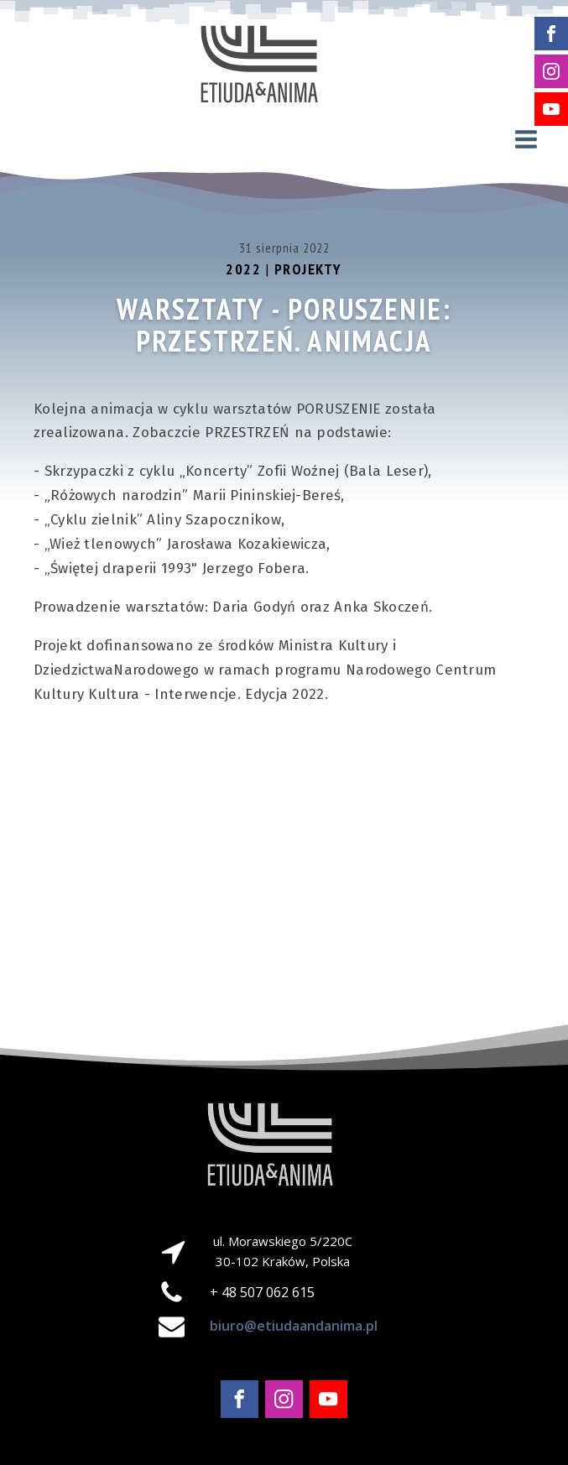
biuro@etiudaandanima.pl (294, 1325)
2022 (243, 269)
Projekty (308, 269)
